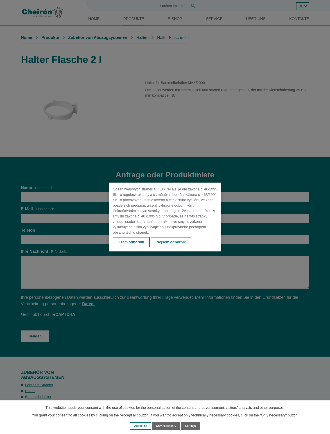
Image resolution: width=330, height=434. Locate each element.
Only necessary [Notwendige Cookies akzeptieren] (166, 426)
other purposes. (272, 407)
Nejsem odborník (172, 242)
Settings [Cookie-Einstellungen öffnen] (191, 426)
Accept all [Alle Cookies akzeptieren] (139, 426)
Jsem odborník (131, 242)
